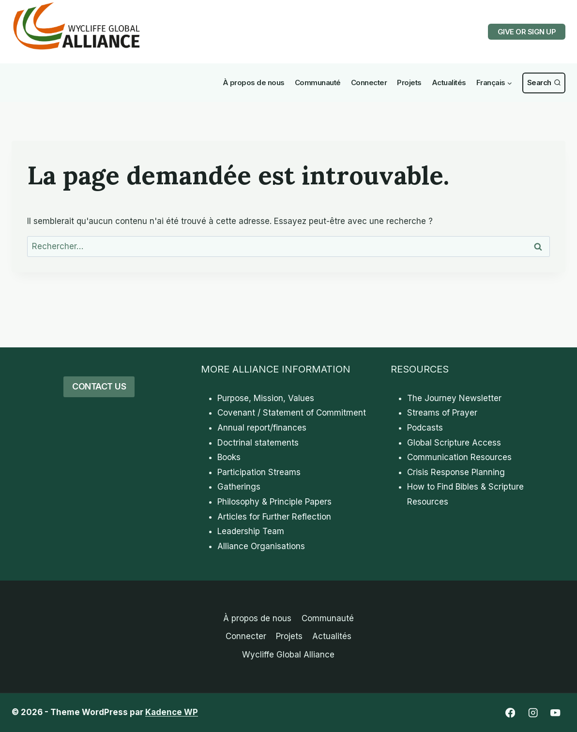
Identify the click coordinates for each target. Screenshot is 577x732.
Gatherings (238, 487)
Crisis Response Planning (456, 472)
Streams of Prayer (442, 413)
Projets (409, 82)
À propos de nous (254, 82)
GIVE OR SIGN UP (527, 31)
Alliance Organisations (261, 546)
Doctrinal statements (258, 443)
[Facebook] (510, 713)
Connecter (369, 82)
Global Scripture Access (454, 443)
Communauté (318, 82)
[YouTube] (555, 713)
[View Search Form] (543, 83)
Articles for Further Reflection (274, 517)
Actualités (449, 82)
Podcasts (425, 428)
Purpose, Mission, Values (265, 398)
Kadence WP (171, 712)
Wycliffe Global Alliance (288, 654)
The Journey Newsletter (454, 398)
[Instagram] (533, 713)
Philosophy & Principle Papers (274, 502)
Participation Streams (259, 472)
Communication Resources (459, 457)
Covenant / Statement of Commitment (291, 413)
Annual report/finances (261, 428)
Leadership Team (250, 531)
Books (229, 457)
